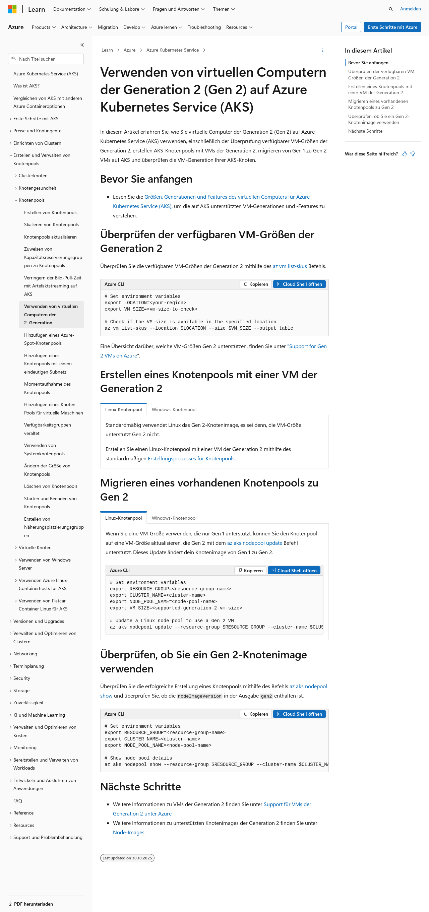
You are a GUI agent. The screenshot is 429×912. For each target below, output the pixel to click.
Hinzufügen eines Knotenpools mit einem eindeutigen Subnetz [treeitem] (48, 363)
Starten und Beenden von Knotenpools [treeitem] (50, 502)
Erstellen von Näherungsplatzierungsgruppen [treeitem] (54, 527)
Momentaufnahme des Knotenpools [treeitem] (47, 388)
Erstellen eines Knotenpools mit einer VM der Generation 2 (380, 89)
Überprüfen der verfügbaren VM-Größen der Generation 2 (382, 74)
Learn (107, 50)
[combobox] (46, 59)
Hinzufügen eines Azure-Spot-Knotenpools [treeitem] (49, 339)
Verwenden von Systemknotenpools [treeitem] (44, 449)
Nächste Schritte (365, 131)
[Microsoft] (12, 9)
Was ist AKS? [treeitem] (26, 85)
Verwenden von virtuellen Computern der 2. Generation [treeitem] (51, 314)
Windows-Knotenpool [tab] (174, 409)
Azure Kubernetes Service (172, 50)
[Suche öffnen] (390, 9)
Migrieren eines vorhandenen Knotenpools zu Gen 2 (378, 104)
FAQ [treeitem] (17, 800)
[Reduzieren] (82, 45)
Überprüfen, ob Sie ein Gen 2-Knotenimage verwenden (379, 119)
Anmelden (410, 8)
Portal (351, 27)
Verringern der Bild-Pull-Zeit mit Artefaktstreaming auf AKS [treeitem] (52, 285)
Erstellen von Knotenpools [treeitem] (50, 212)
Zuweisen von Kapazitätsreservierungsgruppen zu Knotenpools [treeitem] (53, 257)
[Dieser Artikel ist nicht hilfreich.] (413, 154)
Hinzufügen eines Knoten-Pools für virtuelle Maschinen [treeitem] (53, 408)
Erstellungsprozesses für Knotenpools (191, 458)
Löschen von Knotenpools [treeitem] (50, 486)
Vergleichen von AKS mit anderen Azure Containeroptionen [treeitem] (47, 102)
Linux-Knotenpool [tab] (123, 409)
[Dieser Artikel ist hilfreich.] (405, 154)
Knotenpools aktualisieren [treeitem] (50, 237)
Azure (129, 50)
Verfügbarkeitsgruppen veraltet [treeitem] (47, 428)
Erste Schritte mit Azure (392, 27)
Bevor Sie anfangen (368, 62)
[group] (214, 605)
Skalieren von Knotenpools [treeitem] (51, 224)
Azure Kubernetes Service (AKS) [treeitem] (45, 73)
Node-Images (128, 832)
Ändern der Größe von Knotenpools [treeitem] (47, 469)
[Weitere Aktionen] (323, 50)
